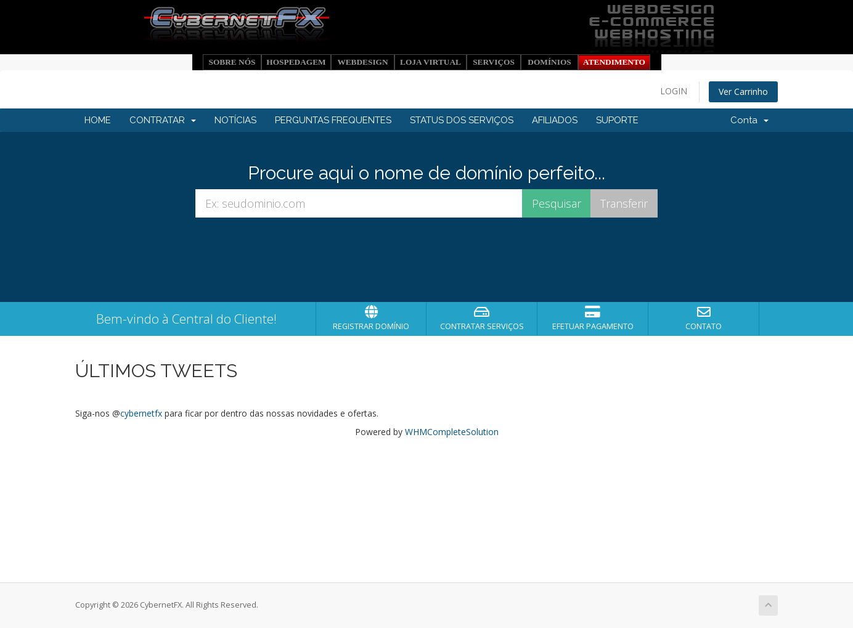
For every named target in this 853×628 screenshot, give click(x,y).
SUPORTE (617, 120)
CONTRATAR (162, 120)
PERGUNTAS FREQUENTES (333, 120)
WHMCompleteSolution (452, 432)
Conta (749, 120)
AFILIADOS (555, 120)
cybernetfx (141, 413)
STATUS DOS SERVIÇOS (461, 120)
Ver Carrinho (743, 91)
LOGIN (673, 91)
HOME (97, 120)
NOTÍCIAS (235, 120)
